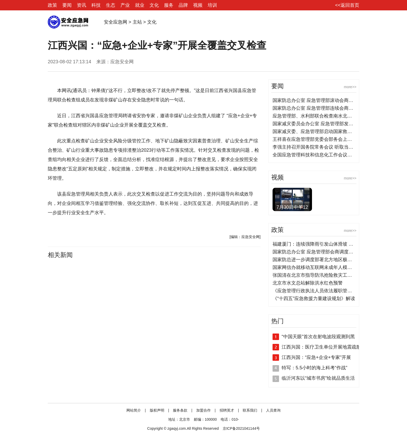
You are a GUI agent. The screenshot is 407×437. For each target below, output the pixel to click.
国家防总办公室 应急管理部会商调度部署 (315, 251)
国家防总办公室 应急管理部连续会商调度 (315, 108)
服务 (168, 5)
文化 (154, 5)
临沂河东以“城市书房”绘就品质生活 (318, 378)
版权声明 (157, 410)
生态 (110, 5)
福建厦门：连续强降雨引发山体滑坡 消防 (315, 244)
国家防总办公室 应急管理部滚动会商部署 (315, 100)
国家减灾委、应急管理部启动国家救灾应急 (317, 131)
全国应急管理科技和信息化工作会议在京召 (317, 154)
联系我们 (250, 410)
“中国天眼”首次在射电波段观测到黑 (318, 336)
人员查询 (273, 410)
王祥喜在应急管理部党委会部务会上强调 (315, 139)
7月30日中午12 (292, 207)
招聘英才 (227, 410)
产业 (125, 5)
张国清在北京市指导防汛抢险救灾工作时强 (317, 275)
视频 (197, 5)
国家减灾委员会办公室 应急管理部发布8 (314, 123)
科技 (96, 5)
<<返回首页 (347, 5)
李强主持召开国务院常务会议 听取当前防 (315, 147)
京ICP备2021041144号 (241, 428)
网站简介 (133, 410)
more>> (350, 87)
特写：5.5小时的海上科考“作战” (314, 367)
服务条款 (180, 410)
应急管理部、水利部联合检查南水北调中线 (317, 116)
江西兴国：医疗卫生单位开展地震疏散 (321, 347)
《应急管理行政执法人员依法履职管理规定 (317, 290)
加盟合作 (203, 410)
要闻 (67, 5)
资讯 (81, 5)
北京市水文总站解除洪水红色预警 (308, 283)
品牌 (183, 5)
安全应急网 (115, 22)
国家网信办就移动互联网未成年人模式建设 (317, 267)
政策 (52, 5)
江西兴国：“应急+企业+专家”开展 (316, 357)
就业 (139, 5)
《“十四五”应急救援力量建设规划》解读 (314, 298)
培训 (212, 5)
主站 (137, 22)
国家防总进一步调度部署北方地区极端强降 (317, 259)
